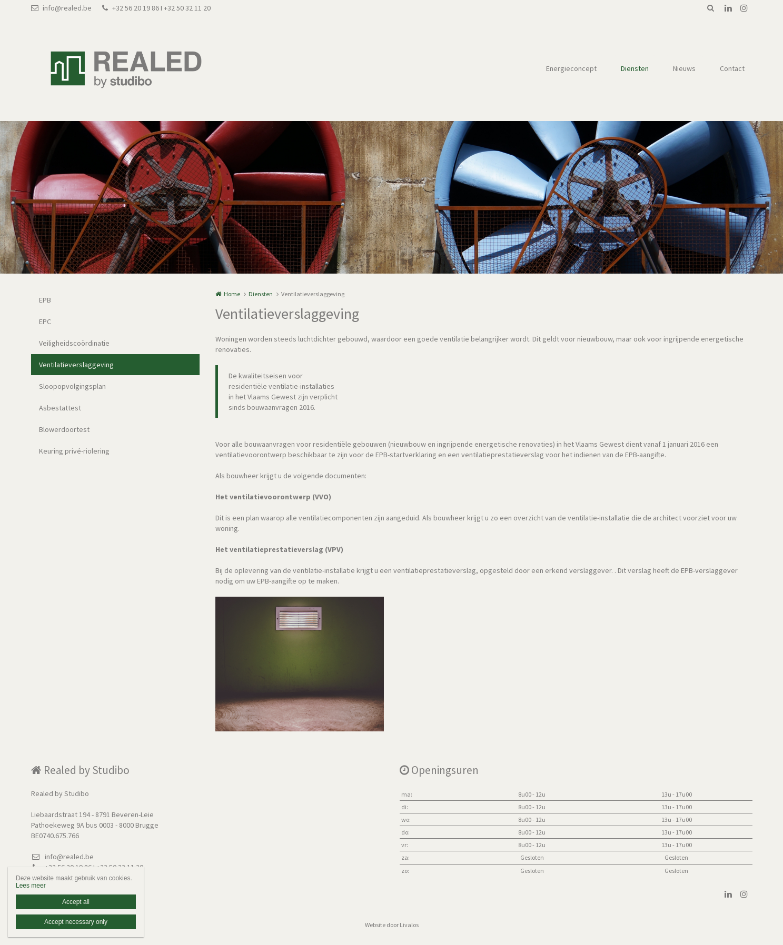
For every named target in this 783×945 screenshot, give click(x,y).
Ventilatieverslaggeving (76, 364)
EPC (45, 321)
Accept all (76, 902)
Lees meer (31, 885)
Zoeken (711, 8)
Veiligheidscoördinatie (74, 343)
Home (232, 294)
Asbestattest (60, 408)
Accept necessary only (75, 922)
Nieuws (684, 68)
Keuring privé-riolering (74, 451)
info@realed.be (61, 8)
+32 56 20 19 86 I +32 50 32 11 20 (156, 8)
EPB (45, 300)
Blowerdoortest (64, 429)
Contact (732, 68)
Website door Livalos (392, 925)
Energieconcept (571, 68)
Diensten (635, 68)
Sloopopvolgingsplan (72, 386)
